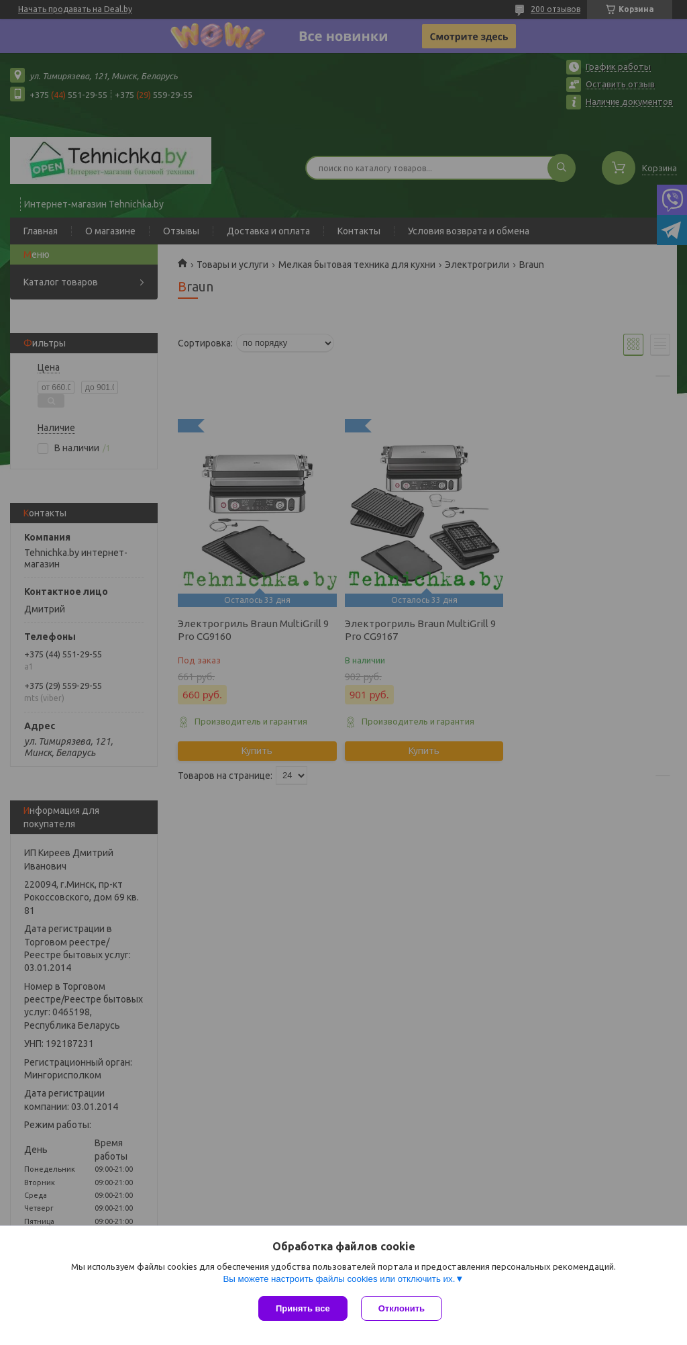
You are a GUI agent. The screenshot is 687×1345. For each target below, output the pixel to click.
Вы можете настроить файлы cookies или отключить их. (339, 1279)
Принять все (303, 1308)
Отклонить (401, 1308)
